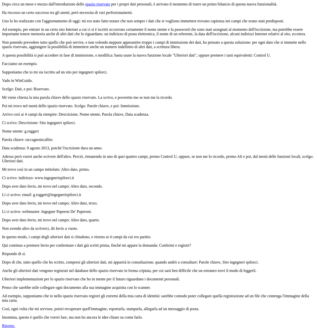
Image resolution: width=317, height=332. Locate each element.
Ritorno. (8, 326)
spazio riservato (97, 4)
